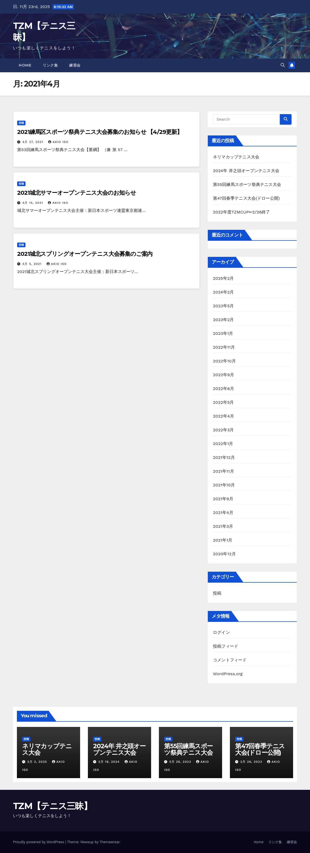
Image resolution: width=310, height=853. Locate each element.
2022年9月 (223, 374)
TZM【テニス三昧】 (52, 805)
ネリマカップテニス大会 (236, 156)
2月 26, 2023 (251, 762)
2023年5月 (223, 305)
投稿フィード (225, 646)
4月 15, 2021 (33, 203)
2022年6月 (223, 388)
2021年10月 (224, 485)
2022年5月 (223, 402)
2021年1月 (222, 540)
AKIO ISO (58, 142)
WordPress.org (228, 673)
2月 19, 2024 (109, 762)
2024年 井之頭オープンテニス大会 (246, 170)
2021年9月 (223, 498)
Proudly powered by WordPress (39, 842)
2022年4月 (223, 416)
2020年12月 (224, 553)
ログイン (221, 632)
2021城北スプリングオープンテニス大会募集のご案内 (84, 253)
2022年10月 (224, 361)
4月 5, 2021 (32, 264)
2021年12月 (224, 457)
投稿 (21, 122)
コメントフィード (230, 659)
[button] (283, 65)
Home (25, 65)
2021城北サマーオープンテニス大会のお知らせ (76, 192)
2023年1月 (223, 333)
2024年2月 (223, 292)
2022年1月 (223, 443)
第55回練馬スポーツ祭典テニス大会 (247, 184)
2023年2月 (223, 319)
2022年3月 (223, 429)
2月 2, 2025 (37, 762)
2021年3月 (223, 526)
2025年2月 (223, 278)
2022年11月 (224, 347)
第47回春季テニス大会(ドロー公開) (246, 198)
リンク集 (50, 65)
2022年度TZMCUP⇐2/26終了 (241, 212)
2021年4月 (223, 512)
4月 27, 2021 (33, 142)
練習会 (75, 65)
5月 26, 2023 (180, 762)
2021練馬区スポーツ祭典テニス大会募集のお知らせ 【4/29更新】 (99, 131)
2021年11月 (223, 471)
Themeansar (110, 842)
